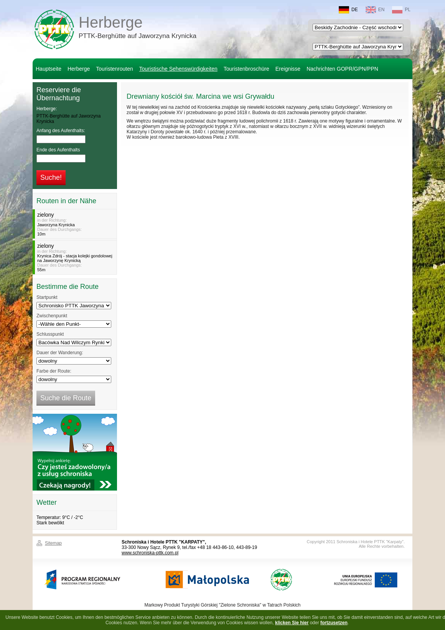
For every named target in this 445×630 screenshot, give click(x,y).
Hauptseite (48, 69)
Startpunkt (47, 297)
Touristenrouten (114, 69)
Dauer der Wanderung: (59, 352)
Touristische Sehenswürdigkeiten (178, 69)
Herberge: (46, 108)
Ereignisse (287, 69)
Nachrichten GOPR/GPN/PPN (342, 69)
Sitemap (53, 543)
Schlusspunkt (50, 334)
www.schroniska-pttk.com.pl (150, 552)
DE (348, 9)
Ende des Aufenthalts (58, 150)
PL (401, 9)
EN (375, 9)
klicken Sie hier (291, 622)
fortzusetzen (334, 622)
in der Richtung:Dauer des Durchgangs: (75, 224)
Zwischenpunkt (51, 315)
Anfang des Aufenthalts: (60, 130)
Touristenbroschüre (246, 69)
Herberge (137, 28)
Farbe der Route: (53, 371)
